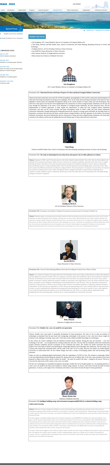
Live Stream (77, 4)
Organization (22, 10)
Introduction (10, 10)
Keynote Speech (43, 10)
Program (32, 10)
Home (3, 10)
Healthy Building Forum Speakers (12, 38)
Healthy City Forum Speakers (13, 34)
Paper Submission (72, 10)
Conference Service (101, 10)
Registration (86, 10)
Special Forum (57, 10)
